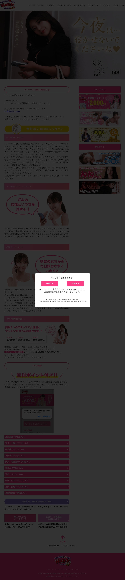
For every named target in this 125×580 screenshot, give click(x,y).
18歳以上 (49, 284)
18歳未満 (75, 284)
